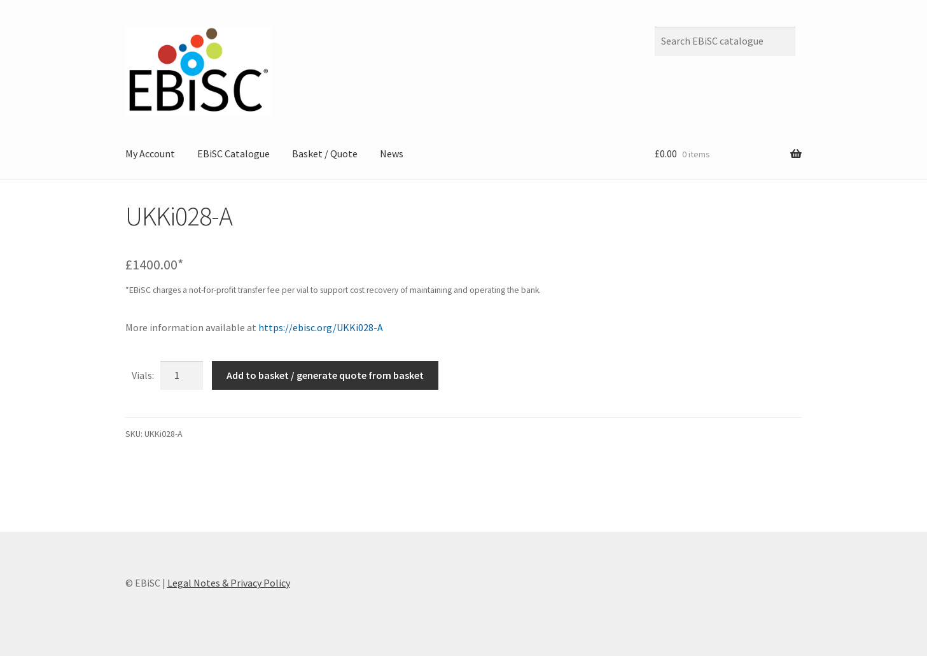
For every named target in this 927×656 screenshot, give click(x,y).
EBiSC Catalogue (233, 153)
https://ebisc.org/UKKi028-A (320, 327)
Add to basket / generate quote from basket (325, 375)
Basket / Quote (325, 153)
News (391, 153)
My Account (150, 153)
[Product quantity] (182, 375)
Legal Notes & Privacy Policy (228, 582)
